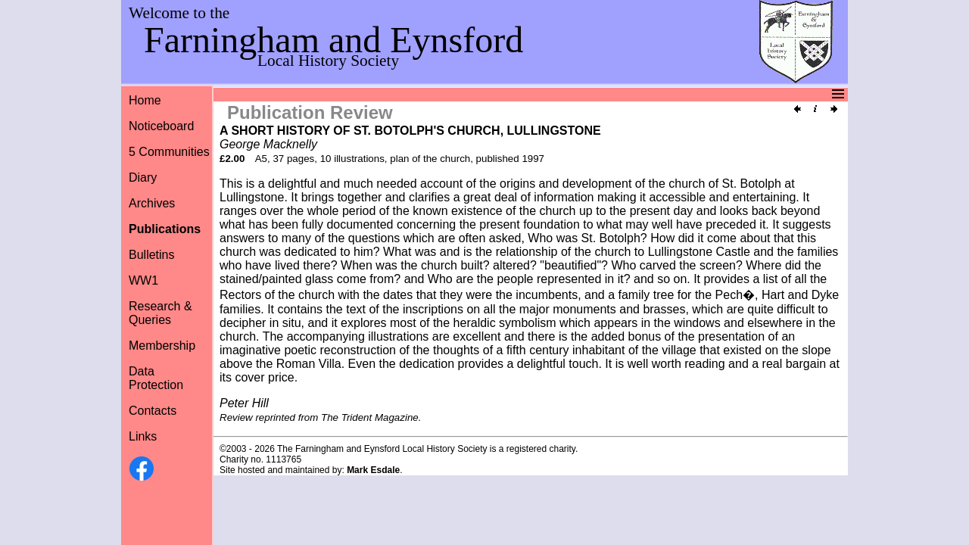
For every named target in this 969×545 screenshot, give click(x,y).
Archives (152, 203)
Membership (162, 345)
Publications (165, 229)
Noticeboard (161, 126)
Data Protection (156, 378)
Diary (143, 177)
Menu (482, 94)
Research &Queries (160, 313)
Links (143, 436)
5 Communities (169, 151)
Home (145, 100)
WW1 (143, 280)
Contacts (152, 410)
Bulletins (151, 254)
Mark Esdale (373, 470)
